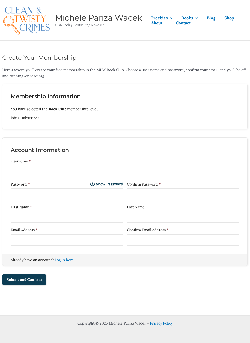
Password (20, 184)
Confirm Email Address (147, 229)
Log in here (64, 260)
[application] (170, 18)
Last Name (136, 207)
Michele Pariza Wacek (98, 18)
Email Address (24, 229)
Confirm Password (144, 184)
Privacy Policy (161, 323)
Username (21, 161)
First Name (21, 207)
